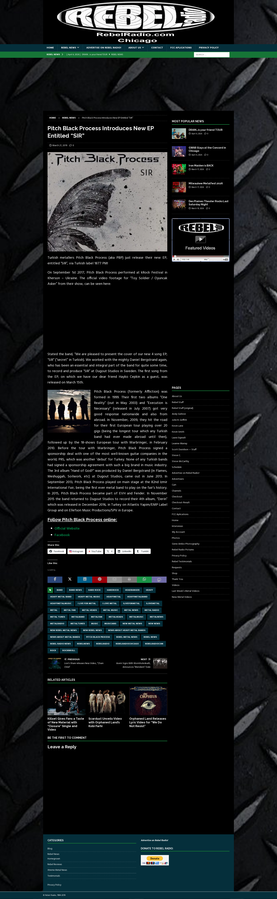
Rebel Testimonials (182, 562)
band (60, 590)
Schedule (177, 467)
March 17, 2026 (197, 169)
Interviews (177, 526)
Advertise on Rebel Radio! (103, 48)
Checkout (177, 497)
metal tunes (57, 617)
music (94, 623)
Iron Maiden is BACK (201, 165)
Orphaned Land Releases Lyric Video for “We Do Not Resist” (147, 722)
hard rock (94, 590)
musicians (110, 623)
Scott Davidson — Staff (184, 450)
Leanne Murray (179, 444)
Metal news (131, 610)
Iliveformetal (131, 603)
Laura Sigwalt (179, 438)
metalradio (57, 623)
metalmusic (136, 617)
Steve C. (176, 455)
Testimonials (54, 876)
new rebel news (92, 630)
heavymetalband (137, 597)
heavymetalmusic (60, 603)
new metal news (132, 623)
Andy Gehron (179, 414)
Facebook (62, 535)
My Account (178, 532)
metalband (78, 617)
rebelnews (83, 644)
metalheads (116, 617)
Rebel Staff (178, 402)
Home (50, 48)
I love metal (109, 603)
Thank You (177, 579)
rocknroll (68, 650)
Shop (174, 573)
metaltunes (77, 623)
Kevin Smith (178, 432)
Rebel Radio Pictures (183, 550)
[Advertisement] (138, 84)
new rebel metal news (63, 630)
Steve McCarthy (180, 461)
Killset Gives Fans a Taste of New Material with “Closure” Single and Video (66, 724)
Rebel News (68, 48)
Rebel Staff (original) (182, 408)
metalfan (96, 617)
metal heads (89, 610)
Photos (176, 538)
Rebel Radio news (60, 644)
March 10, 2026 (197, 208)
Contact (157, 48)
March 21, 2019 (59, 145)
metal (53, 610)
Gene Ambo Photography (185, 544)
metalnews (156, 617)
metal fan (70, 610)
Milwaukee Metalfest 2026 (206, 183)
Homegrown (54, 859)
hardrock (113, 590)
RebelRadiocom (154, 644)
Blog (50, 849)
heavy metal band (61, 597)
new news (154, 623)
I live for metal (87, 603)
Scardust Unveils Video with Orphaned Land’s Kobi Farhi (105, 722)
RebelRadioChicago (127, 644)
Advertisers (178, 479)
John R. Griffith (179, 420)
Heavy (149, 590)
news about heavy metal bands (126, 630)
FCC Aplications (181, 48)
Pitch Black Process (98, 637)
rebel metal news (126, 637)
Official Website (67, 528)
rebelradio (102, 644)
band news (75, 590)
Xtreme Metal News (57, 870)
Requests (177, 568)
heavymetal (114, 597)
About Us (134, 48)
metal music (110, 610)
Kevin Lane (177, 426)
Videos (175, 585)
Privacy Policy (209, 48)
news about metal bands (65, 637)
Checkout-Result (181, 503)
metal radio (152, 610)
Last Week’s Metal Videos (185, 591)
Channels (176, 491)
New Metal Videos (182, 597)
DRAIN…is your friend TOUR (206, 129)
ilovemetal (153, 603)
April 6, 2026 (196, 133)
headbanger (132, 590)
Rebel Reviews (55, 864)
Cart (174, 485)
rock (53, 650)
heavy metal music (89, 597)
